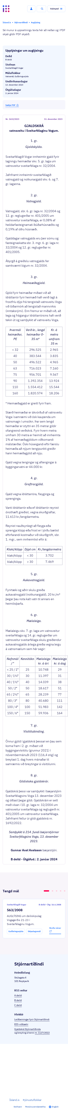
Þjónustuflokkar (32, 1100)
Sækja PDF (12, 105)
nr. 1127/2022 (42, 1032)
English (55, 1106)
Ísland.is (14, 1100)
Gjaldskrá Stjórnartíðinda (27, 1029)
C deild (18, 1005)
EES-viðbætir (21, 1024)
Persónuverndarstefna (35, 1106)
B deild (18, 1000)
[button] (31, 8)
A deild (18, 995)
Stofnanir (18, 1106)
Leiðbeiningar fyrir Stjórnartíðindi (31, 1019)
